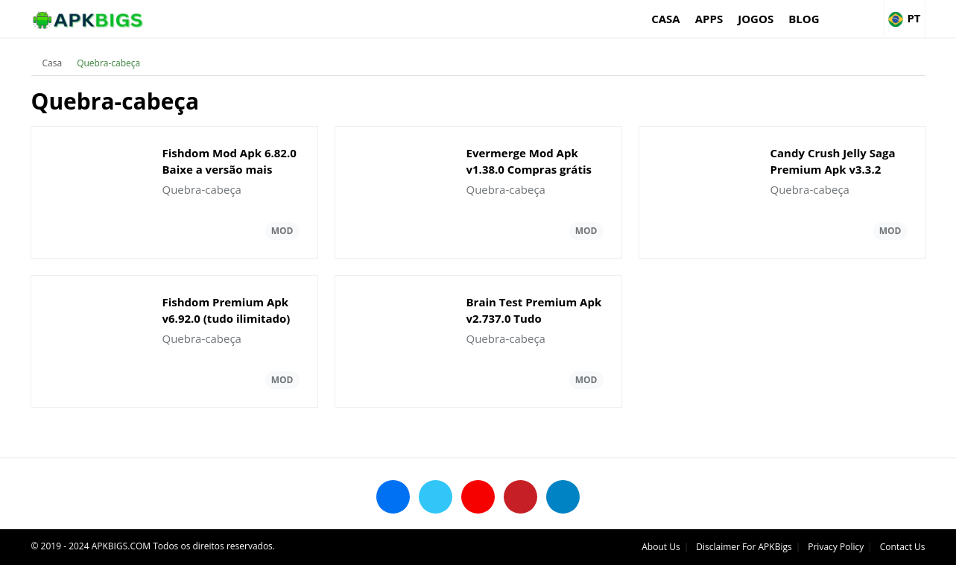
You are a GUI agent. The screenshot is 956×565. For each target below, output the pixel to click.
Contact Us (902, 546)
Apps (709, 18)
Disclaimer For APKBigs (743, 546)
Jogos (755, 18)
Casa (665, 18)
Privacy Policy (836, 546)
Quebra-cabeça (108, 63)
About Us (661, 546)
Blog (803, 18)
